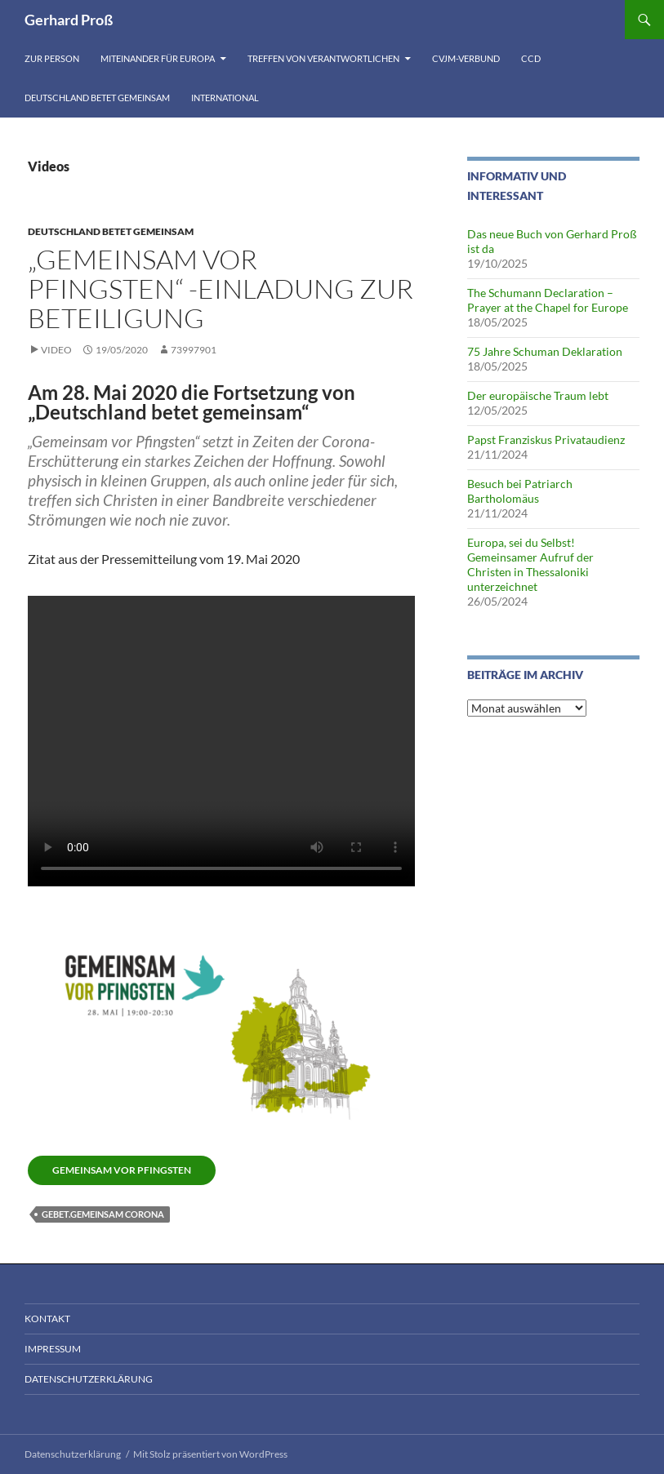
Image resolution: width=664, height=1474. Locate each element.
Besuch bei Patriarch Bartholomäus (520, 491)
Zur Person (52, 58)
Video (56, 350)
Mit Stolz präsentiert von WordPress (210, 1454)
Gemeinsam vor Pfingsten (121, 1170)
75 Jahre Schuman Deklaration (544, 351)
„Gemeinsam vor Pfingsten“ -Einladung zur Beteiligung (220, 288)
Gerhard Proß (69, 20)
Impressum (53, 1349)
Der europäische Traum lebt (537, 395)
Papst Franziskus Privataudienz (546, 439)
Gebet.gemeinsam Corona (103, 1214)
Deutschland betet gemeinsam (97, 97)
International (225, 97)
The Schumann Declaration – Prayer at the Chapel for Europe (547, 300)
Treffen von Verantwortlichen (323, 58)
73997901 (193, 350)
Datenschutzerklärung (89, 1379)
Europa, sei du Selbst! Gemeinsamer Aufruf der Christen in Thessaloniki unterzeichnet (530, 564)
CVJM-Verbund (466, 58)
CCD (531, 58)
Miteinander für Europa (157, 58)
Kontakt (47, 1318)
